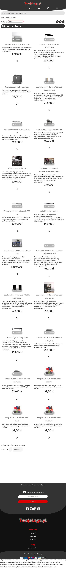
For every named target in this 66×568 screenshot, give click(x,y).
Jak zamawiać (32, 548)
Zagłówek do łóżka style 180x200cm (49, 46)
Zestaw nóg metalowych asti (17, 337)
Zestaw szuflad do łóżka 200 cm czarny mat (17, 380)
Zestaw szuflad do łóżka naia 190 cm (17, 131)
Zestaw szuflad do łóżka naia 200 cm (17, 213)
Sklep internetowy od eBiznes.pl (33, 554)
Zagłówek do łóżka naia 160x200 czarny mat (49, 296)
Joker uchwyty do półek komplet (49, 129)
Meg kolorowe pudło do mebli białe (17, 419)
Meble (13, 13)
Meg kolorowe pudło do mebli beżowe (49, 380)
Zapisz (33, 501)
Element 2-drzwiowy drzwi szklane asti (17, 252)
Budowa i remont (26, 485)
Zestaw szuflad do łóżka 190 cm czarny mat (49, 339)
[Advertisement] (33, 470)
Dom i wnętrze (36, 485)
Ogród (43, 485)
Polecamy (33, 536)
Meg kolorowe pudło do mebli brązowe (49, 419)
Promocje (33, 539)
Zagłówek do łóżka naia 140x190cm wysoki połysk (49, 170)
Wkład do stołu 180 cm (17, 168)
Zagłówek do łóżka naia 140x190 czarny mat (17, 296)
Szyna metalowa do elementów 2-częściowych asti (49, 252)
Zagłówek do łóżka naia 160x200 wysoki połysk (49, 89)
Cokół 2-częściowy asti (49, 211)
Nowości (32, 533)
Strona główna (6, 13)
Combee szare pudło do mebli (17, 87)
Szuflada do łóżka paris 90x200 (17, 44)
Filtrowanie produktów (11, 26)
